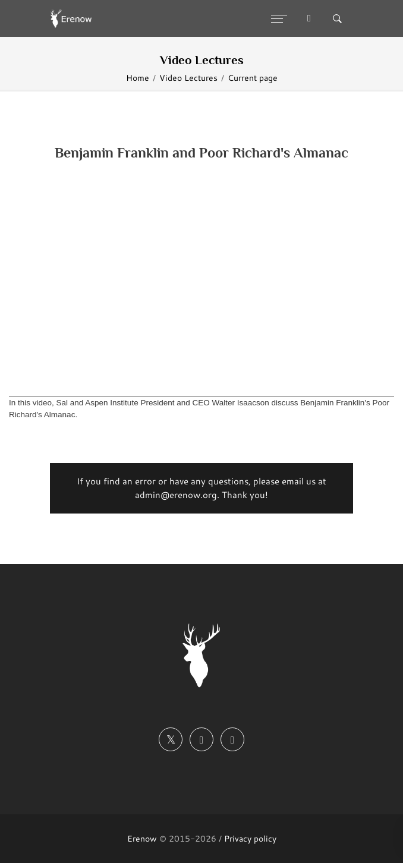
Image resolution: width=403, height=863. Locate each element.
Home (137, 77)
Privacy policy (250, 838)
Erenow (142, 838)
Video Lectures (188, 77)
